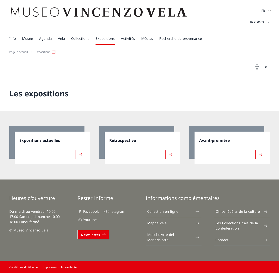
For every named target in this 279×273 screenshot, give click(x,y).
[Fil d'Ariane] (138, 52)
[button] (12, 38)
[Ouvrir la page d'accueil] (103, 16)
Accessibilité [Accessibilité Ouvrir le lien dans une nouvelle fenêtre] (69, 267)
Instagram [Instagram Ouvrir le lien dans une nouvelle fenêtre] (114, 211)
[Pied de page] (139, 267)
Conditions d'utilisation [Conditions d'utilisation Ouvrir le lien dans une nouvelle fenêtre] (24, 267)
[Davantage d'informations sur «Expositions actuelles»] (80, 154)
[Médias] (147, 38)
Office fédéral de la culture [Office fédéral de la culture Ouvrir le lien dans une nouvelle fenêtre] (241, 211)
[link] (49, 145)
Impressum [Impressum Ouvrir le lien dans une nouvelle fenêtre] (50, 267)
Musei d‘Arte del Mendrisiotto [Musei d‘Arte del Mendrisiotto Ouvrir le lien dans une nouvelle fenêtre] (173, 237)
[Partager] (267, 67)
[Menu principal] (136, 38)
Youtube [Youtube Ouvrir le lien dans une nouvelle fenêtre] (87, 219)
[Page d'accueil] (18, 52)
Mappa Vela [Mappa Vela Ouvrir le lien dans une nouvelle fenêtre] (173, 223)
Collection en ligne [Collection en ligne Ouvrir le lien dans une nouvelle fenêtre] (173, 211)
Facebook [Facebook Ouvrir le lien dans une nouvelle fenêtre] (88, 211)
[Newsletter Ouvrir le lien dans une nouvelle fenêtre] (93, 234)
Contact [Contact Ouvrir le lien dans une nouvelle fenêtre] (241, 239)
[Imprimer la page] (257, 66)
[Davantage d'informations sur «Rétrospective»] (170, 154)
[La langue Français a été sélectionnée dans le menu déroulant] (265, 10)
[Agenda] (45, 38)
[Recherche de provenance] (180, 38)
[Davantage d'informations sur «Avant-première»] (260, 154)
